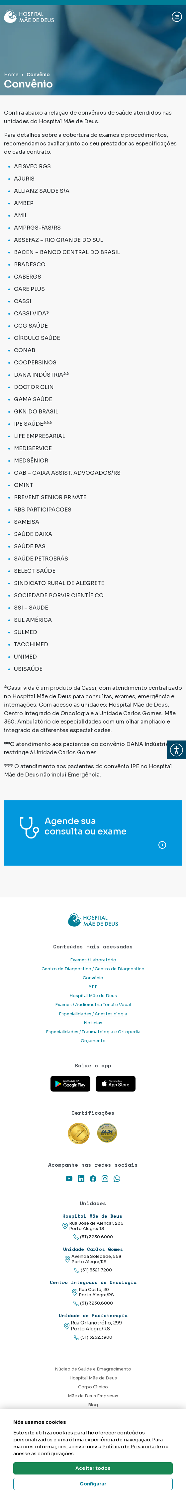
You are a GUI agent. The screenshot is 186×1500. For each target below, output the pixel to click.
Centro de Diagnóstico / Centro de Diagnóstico (93, 969)
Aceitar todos (93, 1468)
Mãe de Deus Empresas (93, 1396)
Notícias (93, 1023)
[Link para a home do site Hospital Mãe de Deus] (93, 920)
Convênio (93, 978)
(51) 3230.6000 (93, 1237)
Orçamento (93, 1041)
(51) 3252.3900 (93, 1337)
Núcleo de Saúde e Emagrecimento (93, 1369)
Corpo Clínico (93, 1387)
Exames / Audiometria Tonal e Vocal (93, 1004)
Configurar (93, 1484)
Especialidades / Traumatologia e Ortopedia (93, 1032)
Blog (93, 1405)
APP (93, 987)
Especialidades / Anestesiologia (93, 1014)
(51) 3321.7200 (93, 1270)
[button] (176, 750)
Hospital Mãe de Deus (93, 995)
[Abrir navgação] (177, 17)
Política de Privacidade (131, 1446)
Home (11, 75)
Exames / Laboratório (93, 960)
